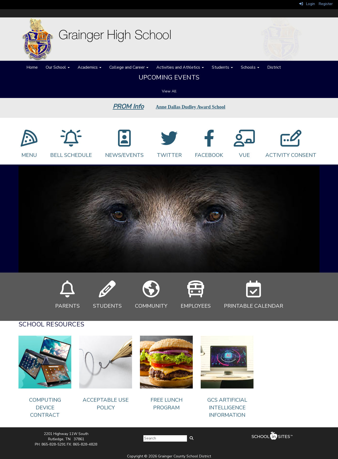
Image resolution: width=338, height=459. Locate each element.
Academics (89, 67)
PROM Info (128, 106)
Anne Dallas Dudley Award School (191, 107)
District (274, 67)
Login (307, 3)
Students (222, 67)
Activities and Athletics (180, 67)
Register (326, 3)
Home (32, 67)
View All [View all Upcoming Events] (169, 91)
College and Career (128, 67)
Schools (250, 67)
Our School (58, 67)
